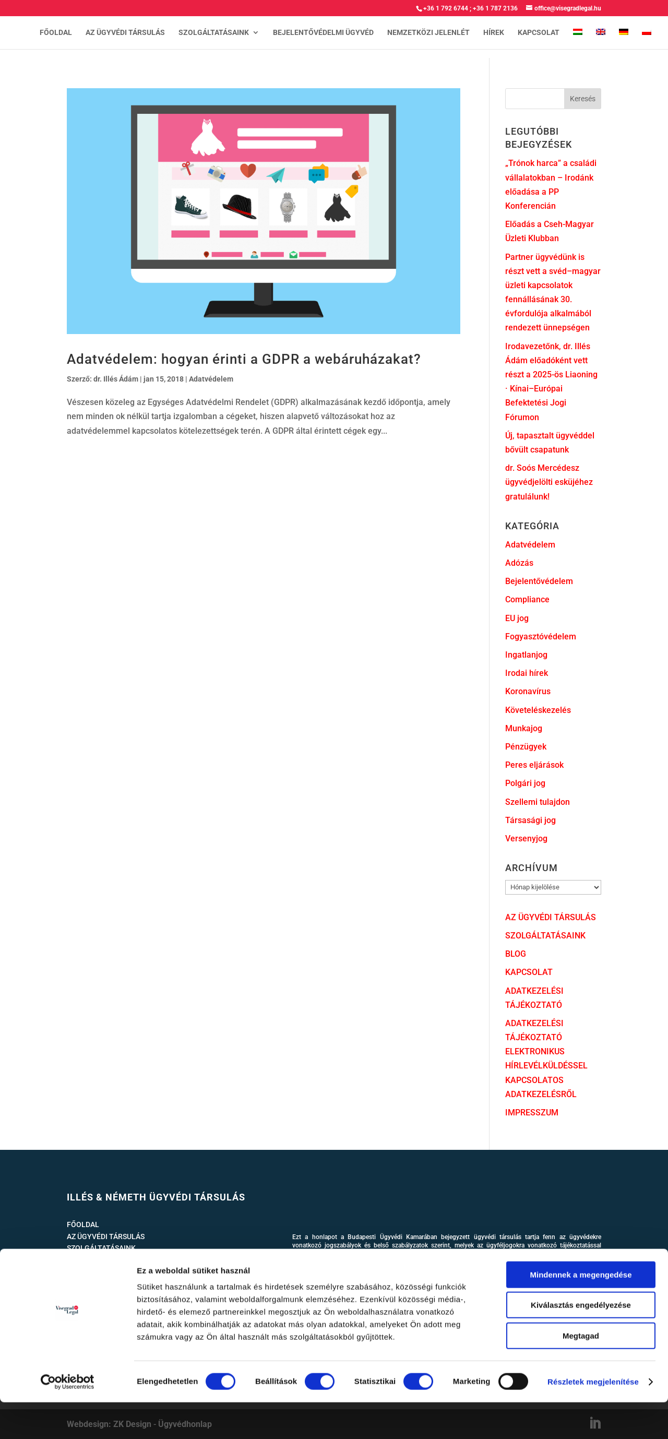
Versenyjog (526, 838)
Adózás (519, 563)
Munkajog (523, 728)
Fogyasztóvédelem (540, 636)
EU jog (517, 618)
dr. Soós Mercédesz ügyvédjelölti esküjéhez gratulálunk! (549, 482)
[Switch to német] (623, 39)
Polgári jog (525, 783)
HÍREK (493, 33)
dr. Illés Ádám (115, 379)
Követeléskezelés (538, 710)
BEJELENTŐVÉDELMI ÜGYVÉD (323, 33)
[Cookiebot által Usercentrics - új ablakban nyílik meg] (67, 1418)
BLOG (515, 954)
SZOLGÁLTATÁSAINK (213, 33)
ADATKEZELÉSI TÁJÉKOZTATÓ (117, 1283)
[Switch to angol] (600, 39)
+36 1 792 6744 (445, 8)
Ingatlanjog (526, 655)
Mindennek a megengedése (580, 1311)
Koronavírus (528, 691)
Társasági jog (530, 820)
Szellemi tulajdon (537, 802)
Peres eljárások (534, 765)
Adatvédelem (211, 379)
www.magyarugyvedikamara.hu (359, 1254)
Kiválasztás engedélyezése (581, 1342)
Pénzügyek (525, 747)
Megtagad (581, 1372)
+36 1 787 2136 (495, 8)
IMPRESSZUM (531, 1112)
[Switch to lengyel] (646, 39)
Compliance (527, 599)
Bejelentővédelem (539, 581)
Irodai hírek (526, 673)
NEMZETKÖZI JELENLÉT (428, 33)
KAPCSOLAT (538, 33)
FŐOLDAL (56, 33)
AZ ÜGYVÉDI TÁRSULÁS (125, 33)
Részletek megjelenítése (593, 1418)
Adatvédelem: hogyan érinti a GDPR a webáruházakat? (244, 359)
